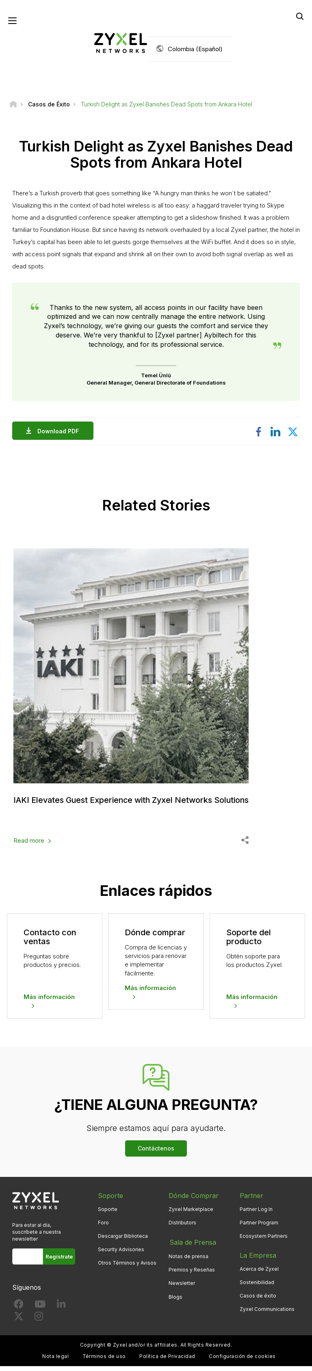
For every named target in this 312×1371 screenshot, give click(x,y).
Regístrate (59, 1262)
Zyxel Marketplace (191, 1214)
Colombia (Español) (195, 49)
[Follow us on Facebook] (19, 1311)
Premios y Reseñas (192, 1274)
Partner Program (259, 1227)
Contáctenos (156, 1153)
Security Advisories (121, 1255)
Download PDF (60, 431)
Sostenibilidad (257, 1288)
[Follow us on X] (19, 1323)
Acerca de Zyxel (259, 1274)
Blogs (175, 1301)
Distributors (182, 1227)
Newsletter (182, 1288)
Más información (49, 1002)
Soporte (107, 1214)
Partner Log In (256, 1214)
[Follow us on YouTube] (40, 1311)
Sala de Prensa (192, 1247)
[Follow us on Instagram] (39, 1323)
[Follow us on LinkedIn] (61, 1311)
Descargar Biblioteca (123, 1241)
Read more (28, 846)
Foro (103, 1227)
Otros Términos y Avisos (127, 1268)
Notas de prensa (188, 1260)
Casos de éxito (258, 1301)
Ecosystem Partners (264, 1241)
